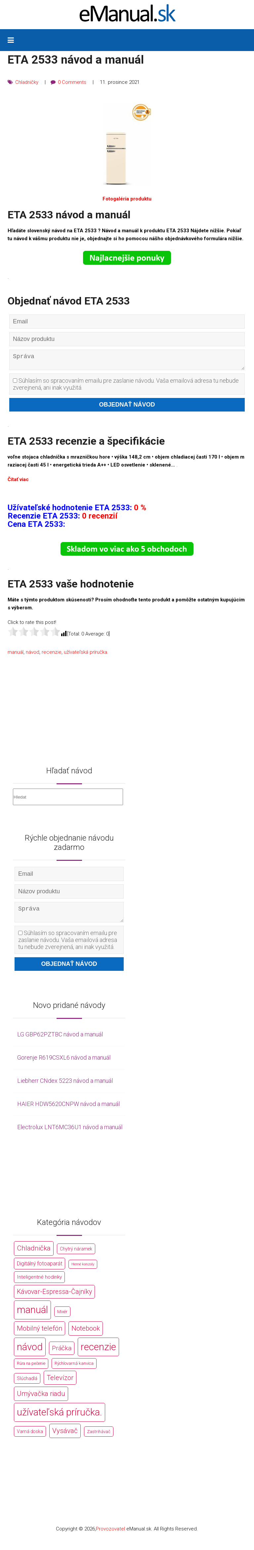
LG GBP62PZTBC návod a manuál (60, 1039)
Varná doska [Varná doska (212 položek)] (30, 1436)
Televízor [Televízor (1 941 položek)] (60, 1383)
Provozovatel (110, 1534)
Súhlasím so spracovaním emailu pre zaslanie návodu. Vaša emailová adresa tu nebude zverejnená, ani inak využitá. (126, 387)
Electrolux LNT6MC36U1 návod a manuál (69, 1132)
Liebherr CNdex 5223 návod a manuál (65, 1085)
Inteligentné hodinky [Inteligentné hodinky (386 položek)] (39, 1282)
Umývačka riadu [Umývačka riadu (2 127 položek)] (41, 1399)
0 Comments (72, 82)
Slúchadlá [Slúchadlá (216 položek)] (27, 1383)
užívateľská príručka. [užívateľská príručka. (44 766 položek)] (59, 1417)
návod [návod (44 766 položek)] (30, 1351)
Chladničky (27, 82)
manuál (15, 655)
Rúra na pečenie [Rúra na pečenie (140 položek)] (31, 1368)
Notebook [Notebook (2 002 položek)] (85, 1333)
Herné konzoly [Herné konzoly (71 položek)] (82, 1269)
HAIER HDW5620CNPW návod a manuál (68, 1108)
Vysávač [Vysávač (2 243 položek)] (65, 1436)
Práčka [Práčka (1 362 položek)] (61, 1353)
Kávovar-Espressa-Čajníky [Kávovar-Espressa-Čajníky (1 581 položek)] (54, 1297)
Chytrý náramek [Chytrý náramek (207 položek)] (76, 1254)
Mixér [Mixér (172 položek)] (62, 1316)
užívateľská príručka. (86, 655)
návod (32, 655)
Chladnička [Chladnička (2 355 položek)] (34, 1253)
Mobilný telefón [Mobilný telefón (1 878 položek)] (39, 1333)
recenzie (52, 655)
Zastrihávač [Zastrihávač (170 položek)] (98, 1436)
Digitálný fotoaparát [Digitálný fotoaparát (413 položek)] (39, 1268)
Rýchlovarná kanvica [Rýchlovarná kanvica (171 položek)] (74, 1368)
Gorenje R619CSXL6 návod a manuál (63, 1062)
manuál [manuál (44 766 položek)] (32, 1315)
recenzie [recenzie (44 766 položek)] (98, 1351)
